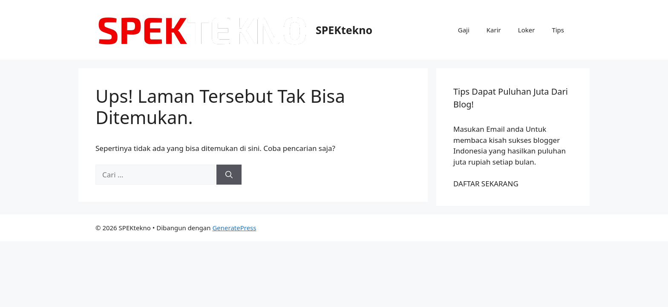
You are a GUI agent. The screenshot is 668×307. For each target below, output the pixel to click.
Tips (558, 30)
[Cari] (229, 175)
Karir (494, 30)
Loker (526, 30)
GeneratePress (234, 227)
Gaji (463, 30)
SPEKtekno (344, 30)
